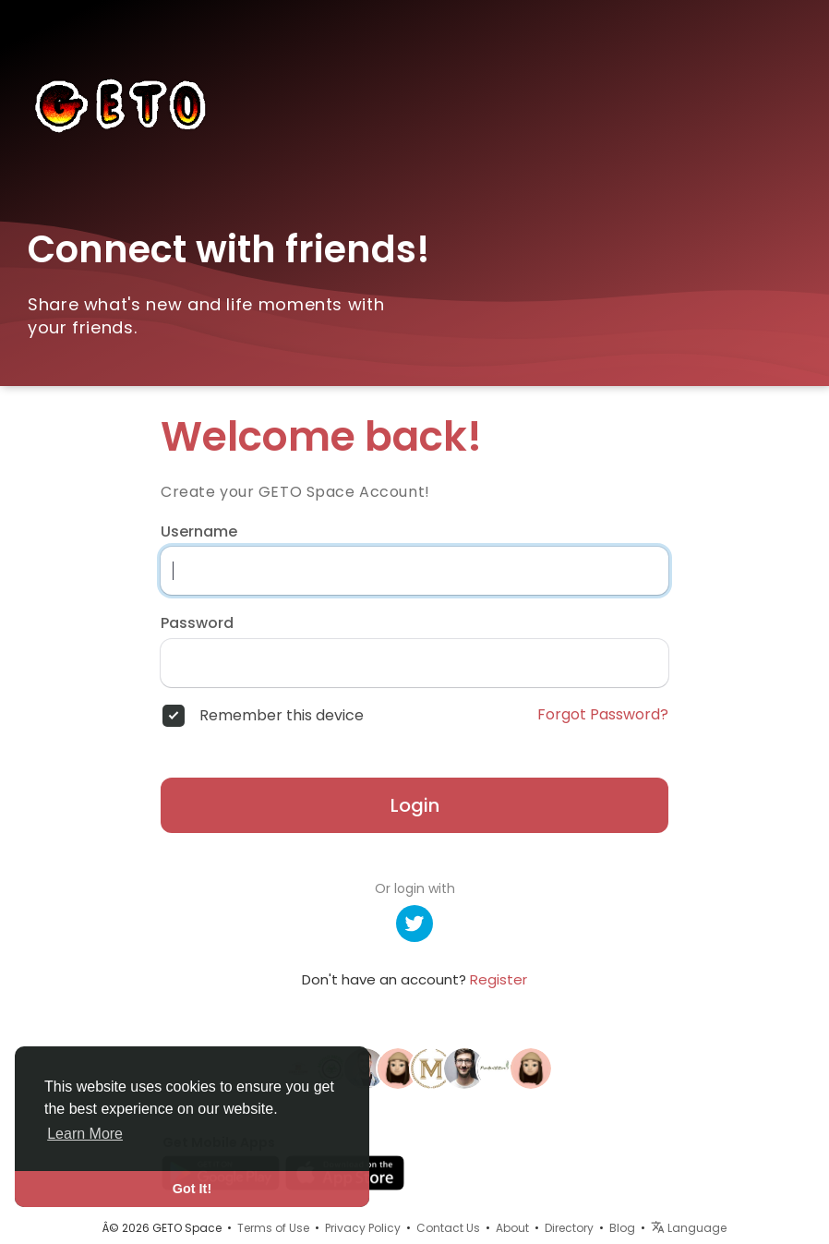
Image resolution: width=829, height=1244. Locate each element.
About (512, 1228)
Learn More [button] (85, 1133)
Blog (622, 1228)
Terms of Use (273, 1228)
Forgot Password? (602, 715)
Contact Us (448, 1228)
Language (689, 1228)
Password (197, 623)
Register (498, 979)
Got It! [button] (192, 1188)
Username (199, 532)
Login (414, 805)
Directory (569, 1228)
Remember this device (281, 716)
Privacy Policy (363, 1228)
